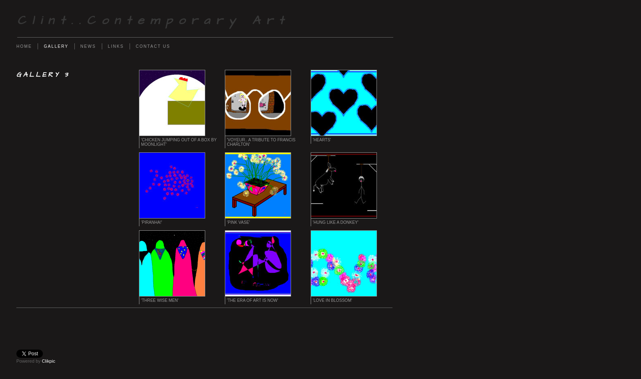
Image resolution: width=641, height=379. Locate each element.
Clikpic (48, 361)
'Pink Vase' (238, 222)
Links (116, 46)
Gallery (56, 46)
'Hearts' (322, 140)
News (88, 46)
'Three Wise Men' (160, 300)
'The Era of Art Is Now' (252, 300)
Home (24, 46)
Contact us (153, 46)
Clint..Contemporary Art (153, 20)
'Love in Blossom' (332, 300)
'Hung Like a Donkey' (336, 222)
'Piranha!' (151, 222)
